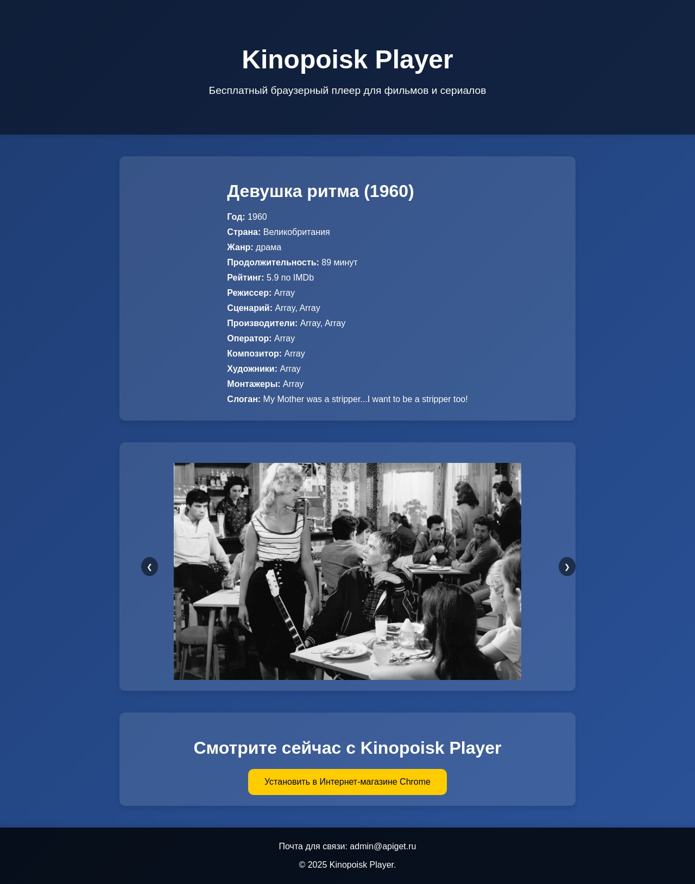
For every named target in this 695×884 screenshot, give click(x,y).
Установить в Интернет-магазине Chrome (347, 781)
